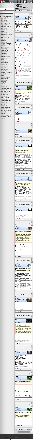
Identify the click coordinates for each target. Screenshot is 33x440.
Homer (16, 144)
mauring (17, 16)
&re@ (16, 226)
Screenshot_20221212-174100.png (22, 25)
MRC (16, 129)
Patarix (16, 86)
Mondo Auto (20, 6)
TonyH (16, 351)
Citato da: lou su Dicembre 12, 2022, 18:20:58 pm (23, 231)
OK (16, 437)
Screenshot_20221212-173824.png (22, 27)
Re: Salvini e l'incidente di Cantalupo (23, 35)
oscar (16, 177)
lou (16, 38)
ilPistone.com (19, 4)
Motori (18, 5)
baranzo (17, 298)
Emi (16, 319)
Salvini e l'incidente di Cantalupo (22, 14)
